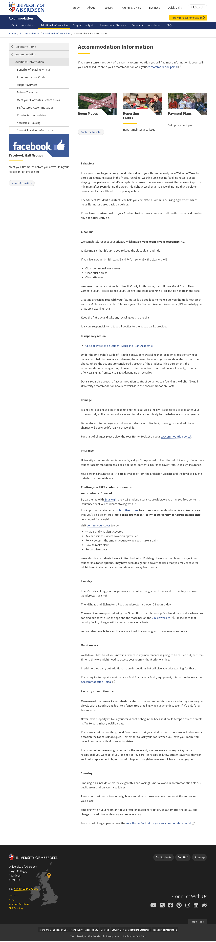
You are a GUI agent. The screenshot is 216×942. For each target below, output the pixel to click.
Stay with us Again (83, 25)
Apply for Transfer (92, 132)
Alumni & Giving (133, 7)
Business (156, 7)
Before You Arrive (27, 92)
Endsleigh (110, 500)
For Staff (183, 858)
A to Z (12, 900)
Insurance (87, 451)
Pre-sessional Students (113, 25)
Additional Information (54, 25)
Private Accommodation (32, 115)
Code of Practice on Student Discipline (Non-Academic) (119, 346)
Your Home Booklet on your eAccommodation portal (158, 824)
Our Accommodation (23, 25)
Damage (86, 401)
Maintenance (89, 646)
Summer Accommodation (146, 25)
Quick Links (176, 7)
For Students (163, 858)
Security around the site (97, 692)
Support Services (27, 85)
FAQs (169, 25)
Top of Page (198, 922)
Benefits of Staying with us (33, 69)
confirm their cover (126, 511)
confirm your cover (98, 526)
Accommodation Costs (31, 77)
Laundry (86, 582)
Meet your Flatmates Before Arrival (39, 100)
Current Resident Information (91, 33)
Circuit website (161, 619)
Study (77, 7)
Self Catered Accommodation (35, 107)
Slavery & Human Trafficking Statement (131, 930)
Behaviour (87, 164)
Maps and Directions (19, 904)
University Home (25, 47)
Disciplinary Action (93, 337)
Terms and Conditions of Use (53, 930)
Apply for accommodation (188, 18)
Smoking (86, 774)
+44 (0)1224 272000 (26, 889)
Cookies (105, 930)
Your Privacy (76, 930)
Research (110, 7)
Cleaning (87, 233)
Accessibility (92, 930)
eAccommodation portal (162, 67)
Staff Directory (16, 908)
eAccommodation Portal (96, 682)
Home (12, 33)
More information (23, 184)
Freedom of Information (165, 930)
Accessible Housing (29, 123)
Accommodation (21, 18)
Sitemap (199, 858)
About (93, 7)
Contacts (13, 896)
